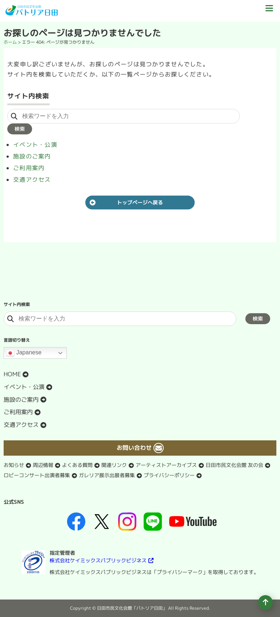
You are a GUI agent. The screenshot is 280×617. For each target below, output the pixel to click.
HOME (12, 374)
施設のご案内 (32, 156)
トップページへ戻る (140, 202)
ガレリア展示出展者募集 (107, 475)
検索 (20, 128)
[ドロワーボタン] (269, 11)
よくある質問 (77, 464)
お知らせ (14, 464)
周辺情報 (43, 464)
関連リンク (114, 464)
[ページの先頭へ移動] (265, 602)
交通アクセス (32, 180)
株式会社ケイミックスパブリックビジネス (98, 560)
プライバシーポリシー (169, 475)
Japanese (24, 353)
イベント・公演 (35, 145)
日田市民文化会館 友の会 (234, 464)
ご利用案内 (28, 168)
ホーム (10, 42)
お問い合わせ (134, 448)
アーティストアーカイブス (166, 464)
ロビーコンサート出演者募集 (37, 475)
